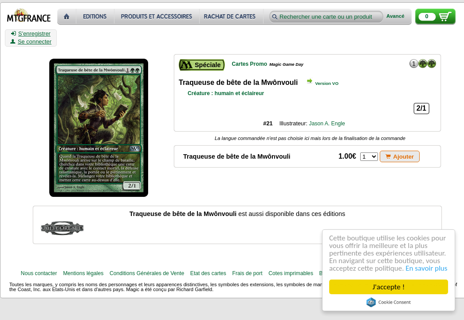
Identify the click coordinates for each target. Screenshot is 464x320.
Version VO (327, 83)
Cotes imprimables (290, 273)
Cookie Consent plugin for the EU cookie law (388, 302)
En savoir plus (426, 268)
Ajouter (399, 156)
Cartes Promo (249, 64)
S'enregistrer (31, 34)
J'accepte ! (389, 287)
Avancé (395, 16)
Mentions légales (83, 273)
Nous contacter (39, 273)
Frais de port (247, 273)
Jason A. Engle (327, 123)
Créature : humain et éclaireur (226, 93)
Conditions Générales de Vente (147, 273)
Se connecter (30, 42)
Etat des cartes (208, 273)
